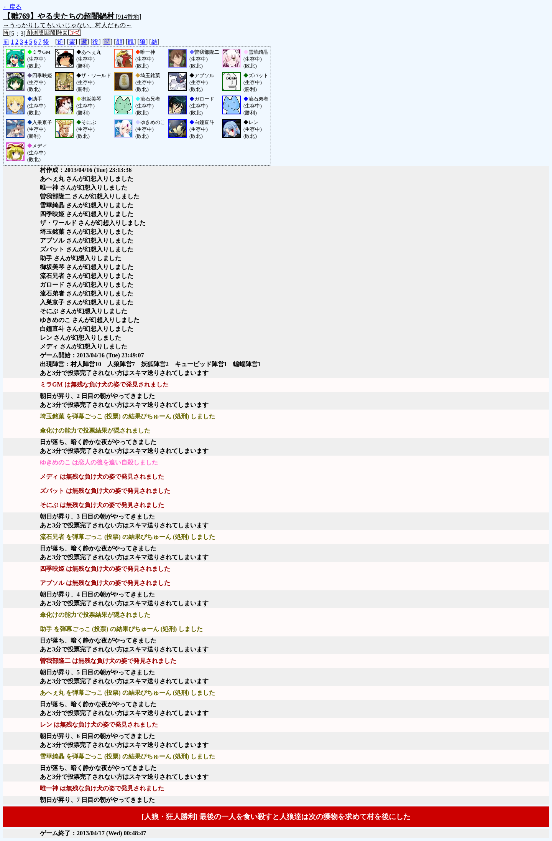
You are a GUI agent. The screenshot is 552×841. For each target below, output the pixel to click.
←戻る (12, 6)
